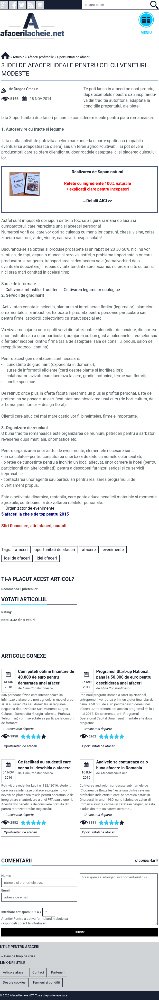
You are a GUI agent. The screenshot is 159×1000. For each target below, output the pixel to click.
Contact (38, 972)
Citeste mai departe (19, 729)
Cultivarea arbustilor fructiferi (32, 289)
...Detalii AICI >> (97, 200)
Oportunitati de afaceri (20, 746)
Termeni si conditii (46, 982)
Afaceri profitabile (40, 57)
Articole (18, 57)
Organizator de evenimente (29, 508)
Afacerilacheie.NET (5, 54)
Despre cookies (14, 982)
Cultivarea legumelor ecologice (92, 289)
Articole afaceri (14, 972)
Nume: (6, 876)
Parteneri (57, 972)
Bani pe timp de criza (19, 956)
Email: (6, 890)
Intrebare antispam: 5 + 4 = (21, 912)
